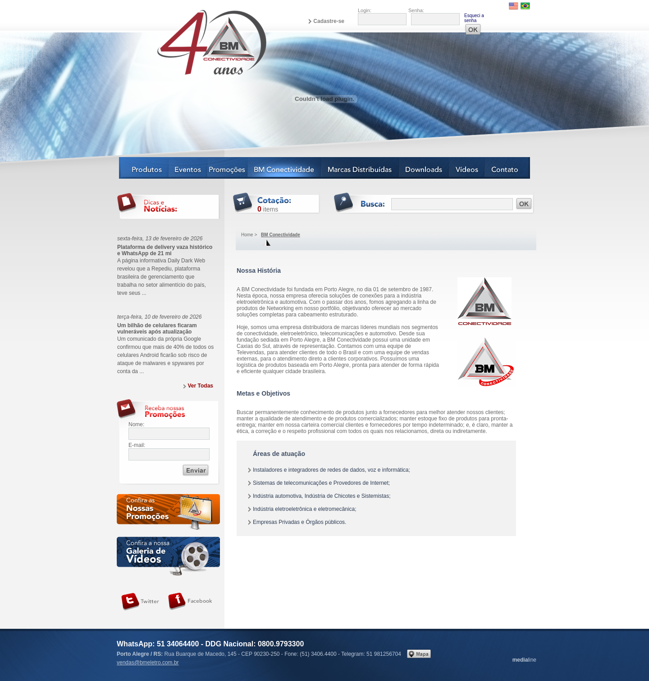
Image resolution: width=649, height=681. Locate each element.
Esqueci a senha (474, 18)
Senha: (416, 10)
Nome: (136, 424)
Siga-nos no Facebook (190, 602)
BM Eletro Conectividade (190, 42)
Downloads (424, 168)
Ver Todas (200, 386)
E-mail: (136, 445)
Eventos (188, 168)
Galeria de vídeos (168, 556)
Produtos (144, 168)
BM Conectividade (284, 168)
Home (247, 234)
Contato (507, 168)
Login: (364, 10)
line (524, 660)
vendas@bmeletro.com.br (148, 662)
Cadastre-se (328, 21)
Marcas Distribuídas (360, 168)
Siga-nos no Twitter (140, 602)
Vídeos (467, 168)
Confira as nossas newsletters (168, 513)
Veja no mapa (419, 653)
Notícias (228, 168)
